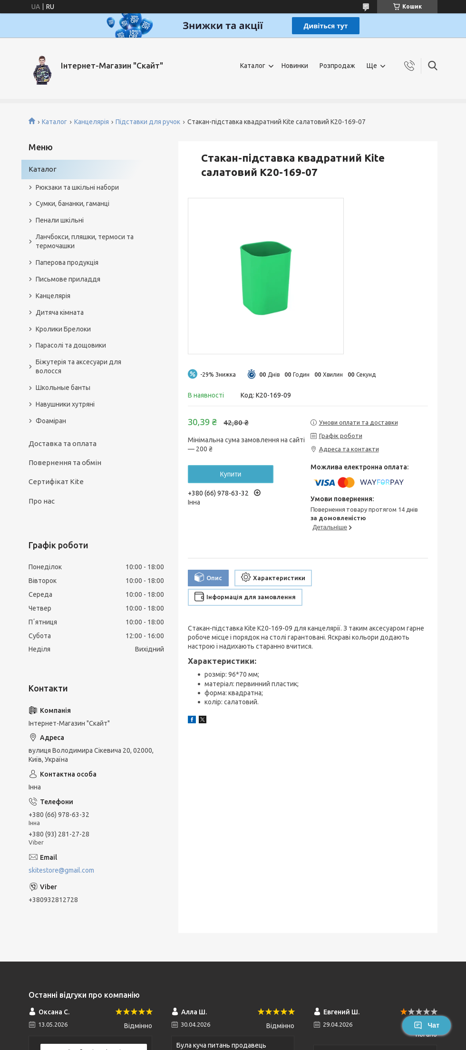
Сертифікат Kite (56, 481)
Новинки (295, 65)
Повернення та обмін (65, 462)
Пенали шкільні (60, 220)
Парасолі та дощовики (71, 345)
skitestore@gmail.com (61, 870)
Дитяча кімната (60, 312)
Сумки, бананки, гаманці (72, 203)
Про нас (42, 501)
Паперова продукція (67, 262)
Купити (231, 474)
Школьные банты (63, 387)
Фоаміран (51, 421)
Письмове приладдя (68, 279)
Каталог (252, 65)
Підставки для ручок (148, 122)
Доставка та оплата (63, 443)
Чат (426, 1025)
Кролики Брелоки (63, 329)
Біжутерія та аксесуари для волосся (78, 366)
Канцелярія (91, 122)
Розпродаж (337, 65)
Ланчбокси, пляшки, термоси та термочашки (85, 241)
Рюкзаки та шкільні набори (77, 187)
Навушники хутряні (65, 404)
